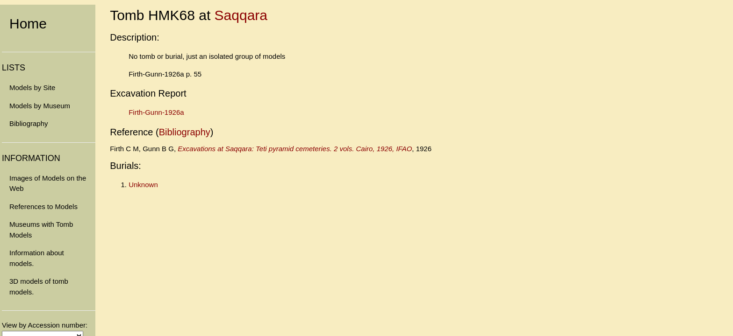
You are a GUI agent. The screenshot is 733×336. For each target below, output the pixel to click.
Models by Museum (39, 106)
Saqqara (241, 15)
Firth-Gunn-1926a (156, 112)
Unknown (143, 185)
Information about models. (36, 258)
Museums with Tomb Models (41, 229)
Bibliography (28, 123)
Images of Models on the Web (47, 183)
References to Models (43, 206)
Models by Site (32, 87)
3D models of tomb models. (38, 286)
